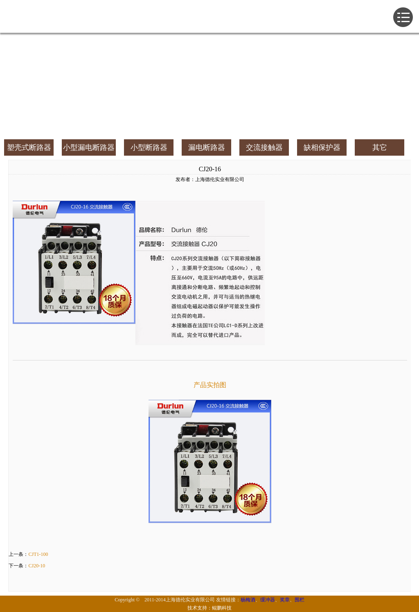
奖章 (285, 600)
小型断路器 (149, 147)
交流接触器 (264, 147)
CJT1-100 (38, 554)
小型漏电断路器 (89, 147)
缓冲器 (267, 600)
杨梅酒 (248, 600)
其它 (379, 147)
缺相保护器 (322, 147)
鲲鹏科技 (222, 608)
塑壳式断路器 (29, 147)
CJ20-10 (36, 566)
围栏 (299, 600)
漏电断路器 (206, 147)
